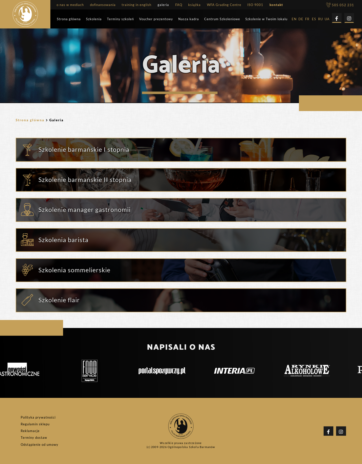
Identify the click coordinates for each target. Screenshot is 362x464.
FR (307, 19)
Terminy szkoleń (120, 19)
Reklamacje (30, 431)
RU (320, 19)
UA (327, 19)
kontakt (276, 5)
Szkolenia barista (63, 239)
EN (294, 19)
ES (314, 19)
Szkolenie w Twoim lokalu (266, 19)
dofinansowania (103, 5)
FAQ (178, 5)
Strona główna (69, 19)
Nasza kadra (188, 19)
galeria (163, 5)
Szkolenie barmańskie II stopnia (85, 179)
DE (300, 19)
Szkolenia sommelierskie (74, 270)
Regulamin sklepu (35, 424)
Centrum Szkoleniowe (222, 19)
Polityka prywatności (38, 417)
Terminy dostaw (34, 438)
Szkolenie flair (59, 300)
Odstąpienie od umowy (39, 445)
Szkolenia (94, 19)
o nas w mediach (70, 5)
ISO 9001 (255, 5)
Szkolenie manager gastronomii (84, 209)
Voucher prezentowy (156, 19)
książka (194, 5)
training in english (136, 5)
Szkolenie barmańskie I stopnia (83, 149)
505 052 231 (340, 5)
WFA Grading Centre (224, 5)
